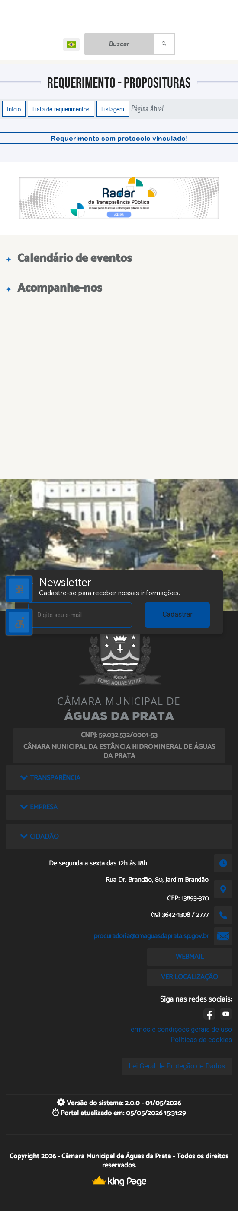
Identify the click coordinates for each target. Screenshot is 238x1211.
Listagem (112, 109)
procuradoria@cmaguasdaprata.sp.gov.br (151, 936)
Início (14, 109)
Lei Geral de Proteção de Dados (177, 1066)
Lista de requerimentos (61, 109)
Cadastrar (177, 614)
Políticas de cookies (201, 1040)
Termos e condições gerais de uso (179, 1029)
